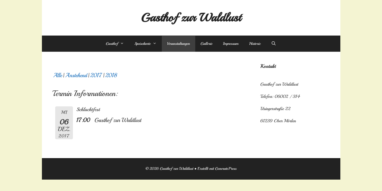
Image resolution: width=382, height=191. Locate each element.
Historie (255, 43)
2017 (96, 75)
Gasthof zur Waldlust (191, 17)
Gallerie (206, 43)
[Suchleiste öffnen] (273, 44)
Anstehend (76, 75)
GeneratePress (225, 168)
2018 (111, 75)
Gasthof (117, 44)
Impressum (230, 43)
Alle (57, 75)
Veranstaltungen (178, 43)
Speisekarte (148, 44)
